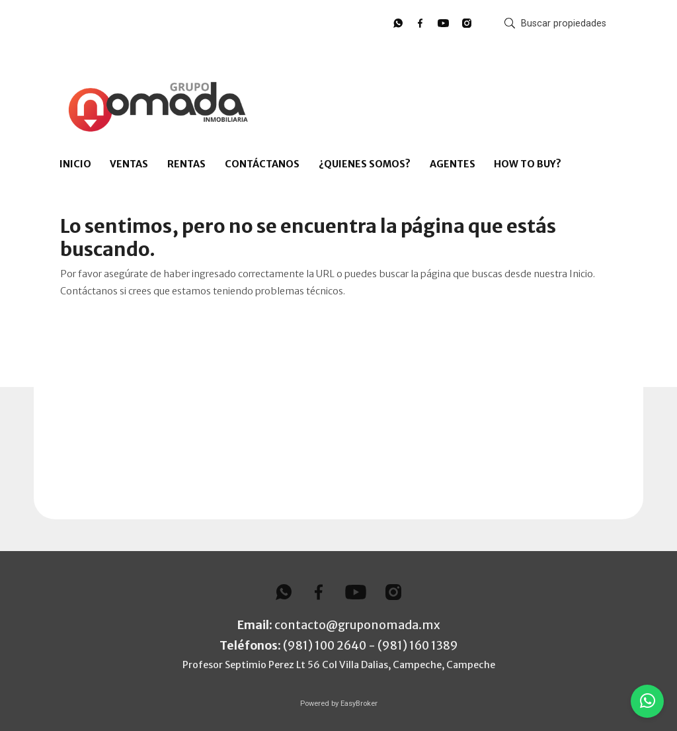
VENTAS (129, 164)
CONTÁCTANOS (262, 164)
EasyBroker (359, 703)
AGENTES (452, 164)
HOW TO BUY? (527, 164)
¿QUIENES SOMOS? (365, 164)
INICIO (75, 164)
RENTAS (186, 164)
